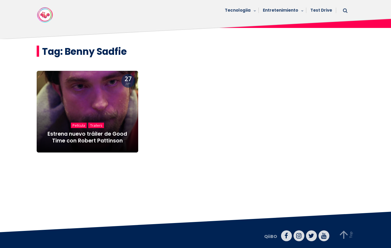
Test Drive (321, 10)
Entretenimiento (282, 10)
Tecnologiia (240, 10)
